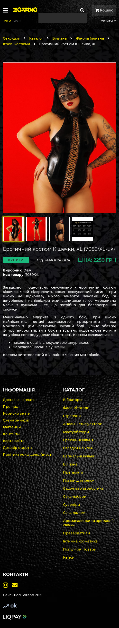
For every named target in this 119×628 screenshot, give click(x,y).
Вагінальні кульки (79, 456)
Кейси (68, 557)
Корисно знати (16, 413)
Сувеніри (71, 504)
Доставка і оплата (19, 400)
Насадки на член (78, 448)
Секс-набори (74, 496)
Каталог (36, 38)
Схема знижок (16, 420)
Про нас (10, 406)
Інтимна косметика (80, 541)
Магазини (12, 427)
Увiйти (108, 21)
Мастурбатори (76, 432)
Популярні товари (79, 549)
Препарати (73, 472)
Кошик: (104, 10)
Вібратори (72, 400)
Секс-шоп (11, 38)
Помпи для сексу (78, 480)
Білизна (59, 38)
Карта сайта (13, 441)
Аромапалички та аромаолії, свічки (88, 523)
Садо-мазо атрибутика (83, 488)
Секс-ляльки (74, 512)
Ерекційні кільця (78, 440)
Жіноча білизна (90, 38)
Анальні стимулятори (82, 424)
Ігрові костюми (16, 44)
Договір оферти (17, 447)
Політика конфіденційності (27, 454)
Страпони (72, 416)
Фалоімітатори (76, 408)
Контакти (11, 434)
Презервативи (76, 533)
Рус (17, 21)
